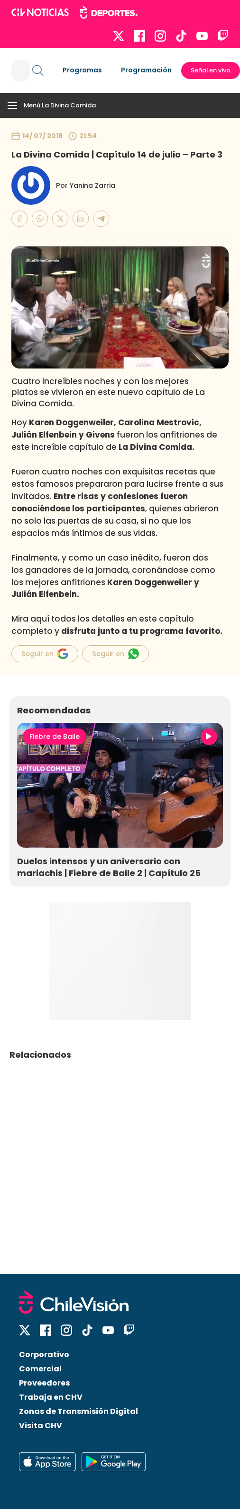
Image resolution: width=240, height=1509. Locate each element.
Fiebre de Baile (54, 736)
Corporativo (44, 1354)
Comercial (40, 1368)
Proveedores (44, 1382)
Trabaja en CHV (51, 1397)
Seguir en (44, 654)
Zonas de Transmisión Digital (78, 1411)
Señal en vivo (211, 70)
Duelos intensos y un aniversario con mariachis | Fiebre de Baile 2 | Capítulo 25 (109, 867)
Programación (146, 70)
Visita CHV (40, 1425)
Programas (82, 70)
